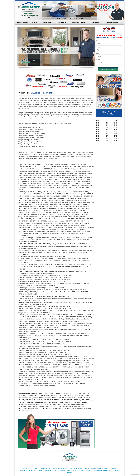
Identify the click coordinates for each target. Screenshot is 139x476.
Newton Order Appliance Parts (102, 470)
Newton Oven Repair (110, 468)
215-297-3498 (105, 7)
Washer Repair (47, 22)
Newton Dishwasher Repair (27, 470)
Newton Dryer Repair (76, 468)
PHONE (98, 47)
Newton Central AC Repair (82, 470)
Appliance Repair (22, 22)
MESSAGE (99, 59)
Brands (34, 22)
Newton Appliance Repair (30, 468)
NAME (97, 40)
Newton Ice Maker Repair (64, 470)
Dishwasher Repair (111, 22)
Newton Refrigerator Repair (93, 468)
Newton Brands (45, 468)
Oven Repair (95, 22)
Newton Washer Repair (59, 468)
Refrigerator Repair (78, 22)
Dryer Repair (62, 22)
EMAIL (97, 53)
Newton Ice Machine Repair (46, 470)
